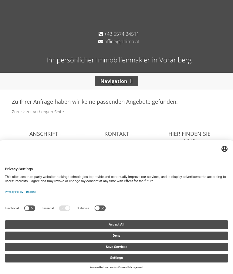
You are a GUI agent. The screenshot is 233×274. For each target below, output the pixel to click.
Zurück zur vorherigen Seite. (38, 112)
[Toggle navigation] (116, 81)
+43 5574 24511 (119, 34)
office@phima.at (118, 41)
